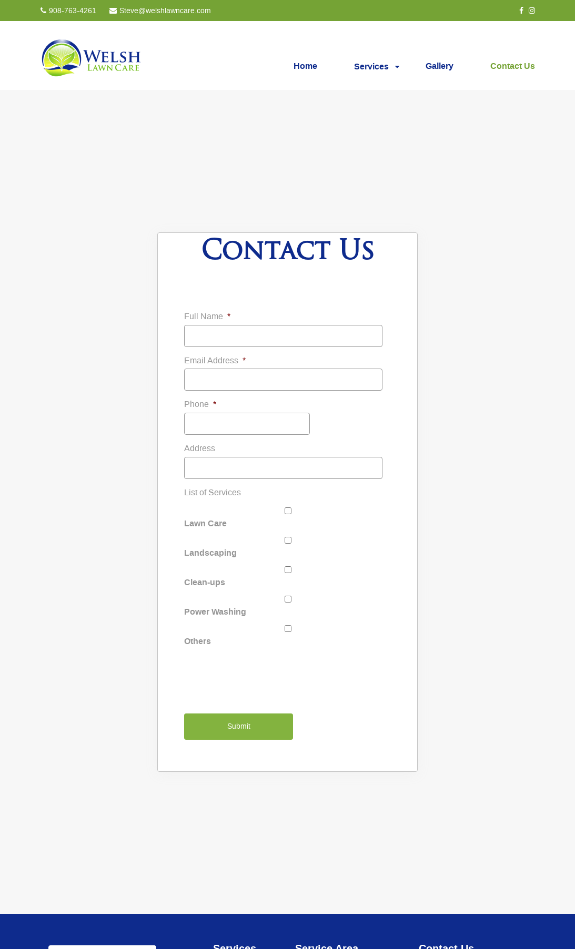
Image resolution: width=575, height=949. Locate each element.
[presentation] (264, 676)
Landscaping (210, 552)
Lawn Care (205, 523)
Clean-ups (204, 582)
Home (305, 66)
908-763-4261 (72, 11)
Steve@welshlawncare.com (165, 11)
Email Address (215, 360)
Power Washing (215, 611)
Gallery (439, 66)
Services (371, 66)
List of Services (212, 492)
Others (197, 641)
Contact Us (512, 66)
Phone (200, 404)
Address (199, 448)
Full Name (207, 316)
